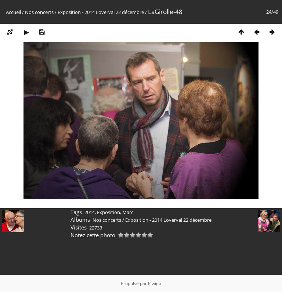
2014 (89, 212)
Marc (127, 212)
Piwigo (154, 283)
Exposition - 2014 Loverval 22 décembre (101, 12)
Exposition (108, 212)
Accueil (13, 12)
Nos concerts (39, 12)
